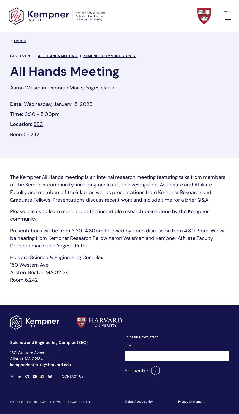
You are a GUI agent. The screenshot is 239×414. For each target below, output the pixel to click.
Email (129, 345)
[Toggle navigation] (228, 17)
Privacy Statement (191, 402)
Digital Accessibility (139, 402)
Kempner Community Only (109, 56)
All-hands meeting (58, 56)
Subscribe (143, 370)
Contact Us (72, 376)
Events (18, 41)
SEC (38, 124)
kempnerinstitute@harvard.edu (40, 364)
